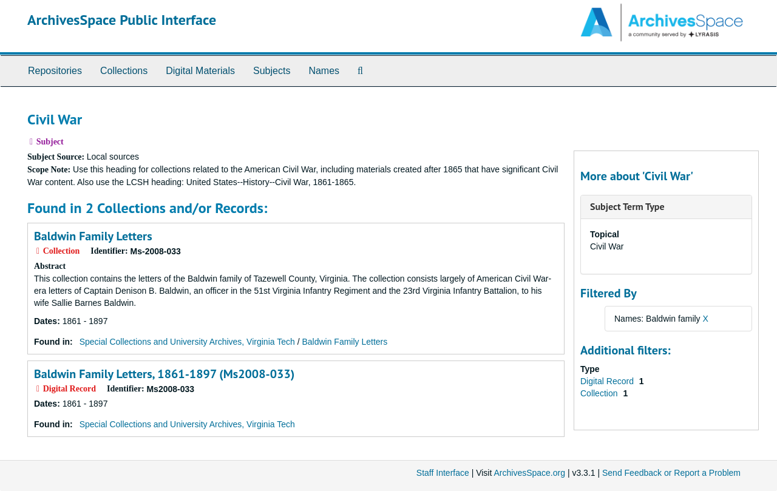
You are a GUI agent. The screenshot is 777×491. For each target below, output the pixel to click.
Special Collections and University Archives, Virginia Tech (187, 342)
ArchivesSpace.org (529, 473)
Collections (124, 71)
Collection (600, 393)
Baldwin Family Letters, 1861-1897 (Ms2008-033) (164, 374)
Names (323, 71)
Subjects (271, 71)
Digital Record (608, 381)
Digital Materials (200, 71)
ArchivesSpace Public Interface (121, 19)
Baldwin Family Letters (93, 236)
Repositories (55, 71)
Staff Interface (442, 473)
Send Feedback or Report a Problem (671, 473)
